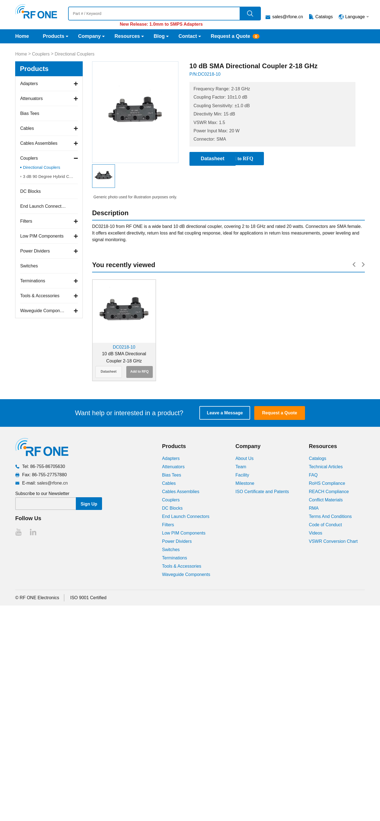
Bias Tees (29, 113)
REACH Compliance (329, 491)
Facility (242, 475)
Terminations (32, 280)
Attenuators (31, 98)
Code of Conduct (325, 524)
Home (22, 36)
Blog (159, 36)
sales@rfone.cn (287, 16)
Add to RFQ (139, 371)
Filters (26, 221)
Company (89, 36)
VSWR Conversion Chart (333, 541)
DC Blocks (30, 191)
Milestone (245, 483)
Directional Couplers (74, 54)
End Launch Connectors (43, 206)
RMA (314, 508)
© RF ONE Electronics (37, 597)
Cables (27, 128)
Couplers (41, 54)
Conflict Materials (326, 500)
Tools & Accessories (39, 295)
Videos (315, 533)
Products (53, 36)
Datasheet (108, 371)
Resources (127, 36)
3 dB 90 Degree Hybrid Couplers (50, 176)
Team (241, 466)
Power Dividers (35, 251)
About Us (245, 458)
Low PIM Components (41, 236)
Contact (187, 36)
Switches (29, 266)
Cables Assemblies (38, 143)
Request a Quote (230, 36)
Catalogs (324, 16)
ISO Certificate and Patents (262, 491)
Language (355, 16)
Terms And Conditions (330, 516)
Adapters (29, 83)
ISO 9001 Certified (88, 597)
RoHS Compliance (327, 483)
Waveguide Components (43, 310)
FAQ (313, 475)
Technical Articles (326, 466)
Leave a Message (225, 412)
